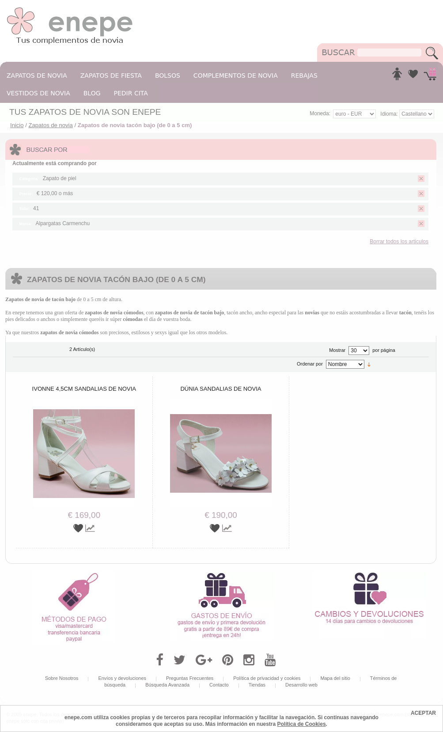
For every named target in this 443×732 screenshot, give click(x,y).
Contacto (219, 684)
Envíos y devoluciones (122, 678)
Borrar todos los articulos (399, 241)
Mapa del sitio (335, 678)
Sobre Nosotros (62, 678)
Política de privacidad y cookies (266, 678)
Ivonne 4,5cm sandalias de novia (84, 388)
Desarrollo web (301, 684)
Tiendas (257, 684)
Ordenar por (310, 363)
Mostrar (337, 350)
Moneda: (320, 113)
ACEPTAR (423, 713)
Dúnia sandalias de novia (220, 388)
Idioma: (389, 114)
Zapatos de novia (50, 125)
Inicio (17, 125)
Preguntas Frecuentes (189, 678)
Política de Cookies (301, 724)
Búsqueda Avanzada (167, 684)
